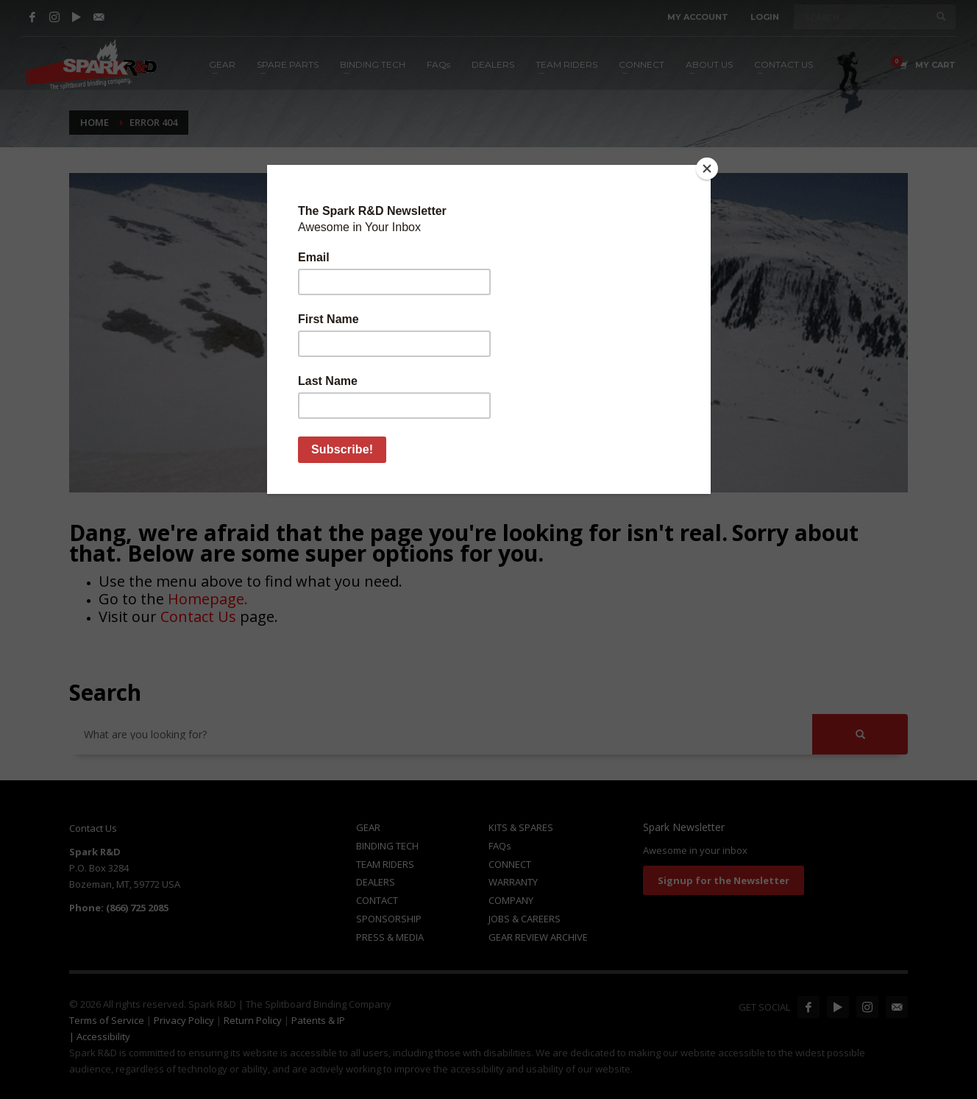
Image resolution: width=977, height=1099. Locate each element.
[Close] (707, 169)
